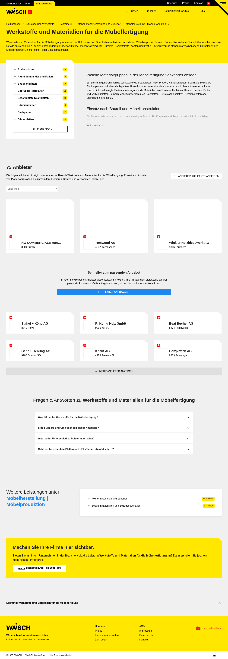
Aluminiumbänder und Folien (40, 77)
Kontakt (198, 3)
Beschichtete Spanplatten (40, 98)
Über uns (172, 3)
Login (203, 11)
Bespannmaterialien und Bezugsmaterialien (151, 506)
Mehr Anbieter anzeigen (114, 371)
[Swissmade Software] (203, 628)
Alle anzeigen (40, 129)
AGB (142, 626)
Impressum (145, 630)
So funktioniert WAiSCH (177, 11)
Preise (185, 3)
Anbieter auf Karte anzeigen (196, 176)
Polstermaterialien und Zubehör (151, 499)
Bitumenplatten (40, 105)
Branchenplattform (18, 4)
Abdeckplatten (40, 69)
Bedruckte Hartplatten (40, 91)
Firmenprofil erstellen (39, 568)
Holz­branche (44, 4)
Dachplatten (40, 112)
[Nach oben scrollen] (219, 603)
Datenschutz (146, 635)
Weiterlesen (96, 125)
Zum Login (101, 639)
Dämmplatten (40, 119)
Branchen (151, 11)
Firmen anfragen (113, 292)
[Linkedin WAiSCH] (214, 655)
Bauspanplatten (40, 84)
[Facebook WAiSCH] (220, 655)
